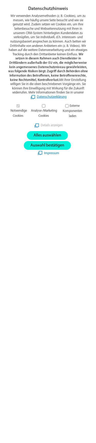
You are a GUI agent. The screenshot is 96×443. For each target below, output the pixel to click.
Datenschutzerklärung (52, 97)
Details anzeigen (52, 125)
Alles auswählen (47, 135)
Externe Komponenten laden (72, 111)
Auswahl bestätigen (47, 145)
